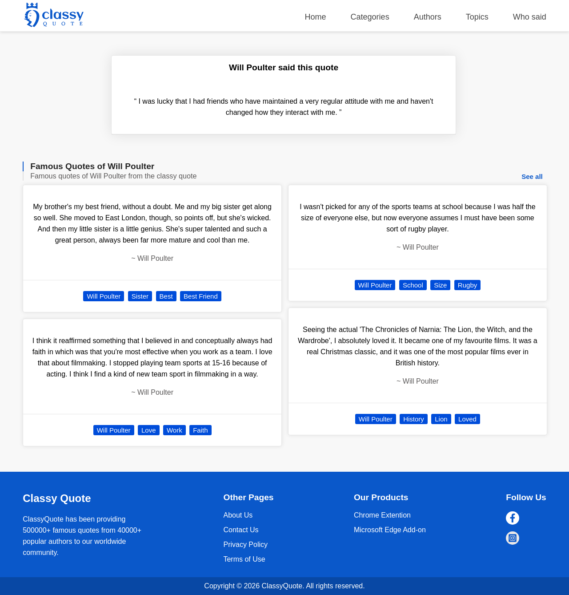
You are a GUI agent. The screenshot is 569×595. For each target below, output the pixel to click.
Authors (427, 16)
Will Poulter (103, 296)
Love (148, 430)
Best (166, 296)
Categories (370, 16)
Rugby (467, 285)
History (413, 419)
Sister (140, 296)
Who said (529, 16)
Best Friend (201, 296)
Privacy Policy (245, 544)
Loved (467, 419)
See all (532, 176)
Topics (477, 16)
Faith (200, 430)
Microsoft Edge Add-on (390, 530)
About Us (237, 515)
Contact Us (240, 530)
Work (174, 430)
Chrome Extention (382, 515)
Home (315, 16)
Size (440, 285)
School (413, 285)
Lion (441, 419)
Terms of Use (244, 559)
